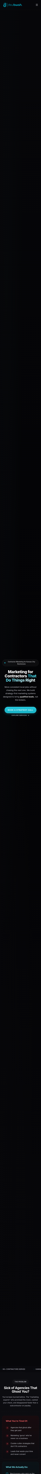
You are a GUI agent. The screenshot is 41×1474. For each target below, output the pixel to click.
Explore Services (20, 715)
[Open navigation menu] (37, 5)
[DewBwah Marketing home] (12, 5)
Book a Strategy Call (20, 710)
